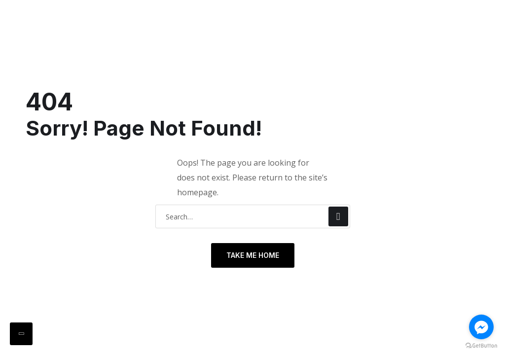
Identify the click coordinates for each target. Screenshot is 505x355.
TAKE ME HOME (252, 255)
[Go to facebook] (481, 327)
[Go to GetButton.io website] (481, 345)
